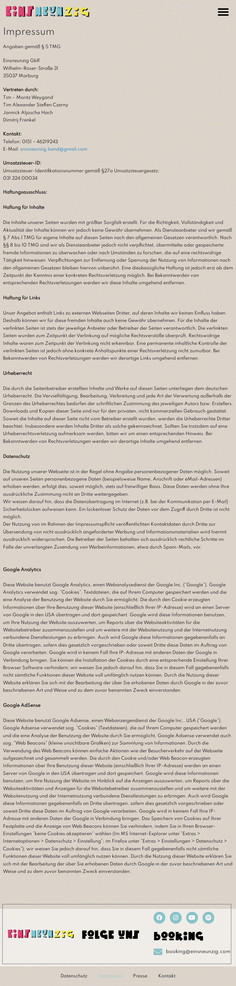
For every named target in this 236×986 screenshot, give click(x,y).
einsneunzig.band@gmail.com (53, 149)
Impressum (110, 976)
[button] (223, 12)
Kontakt (168, 976)
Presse (141, 976)
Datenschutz (72, 976)
